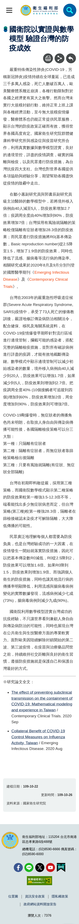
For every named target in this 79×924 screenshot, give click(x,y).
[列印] (48, 58)
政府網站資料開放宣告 (40, 904)
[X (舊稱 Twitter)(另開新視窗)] (39, 867)
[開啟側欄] (9, 10)
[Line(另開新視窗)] (28, 867)
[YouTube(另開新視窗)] (50, 867)
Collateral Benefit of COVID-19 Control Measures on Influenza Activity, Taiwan (38, 737)
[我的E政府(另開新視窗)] (61, 867)
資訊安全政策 (35, 896)
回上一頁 (71, 55)
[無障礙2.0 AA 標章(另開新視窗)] (39, 880)
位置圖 (13, 896)
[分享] (59, 58)
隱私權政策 (60, 896)
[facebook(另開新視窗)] (18, 867)
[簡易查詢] (69, 10)
